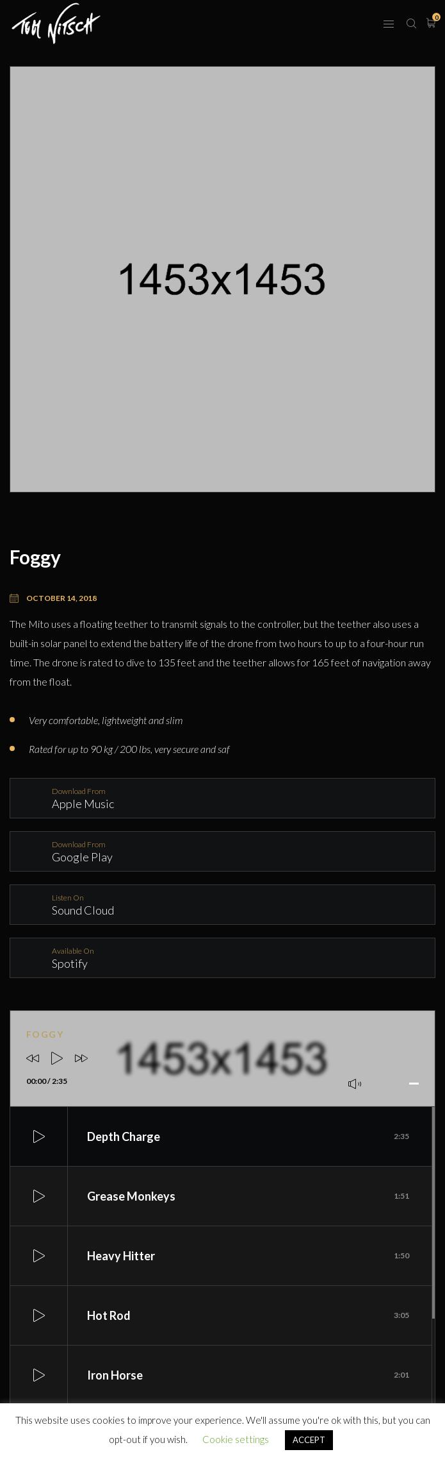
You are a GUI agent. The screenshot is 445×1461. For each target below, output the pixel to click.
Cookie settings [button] (235, 1439)
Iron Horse (248, 1375)
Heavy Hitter (248, 1256)
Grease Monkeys (248, 1196)
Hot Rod (248, 1315)
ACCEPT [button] (309, 1440)
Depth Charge (248, 1136)
